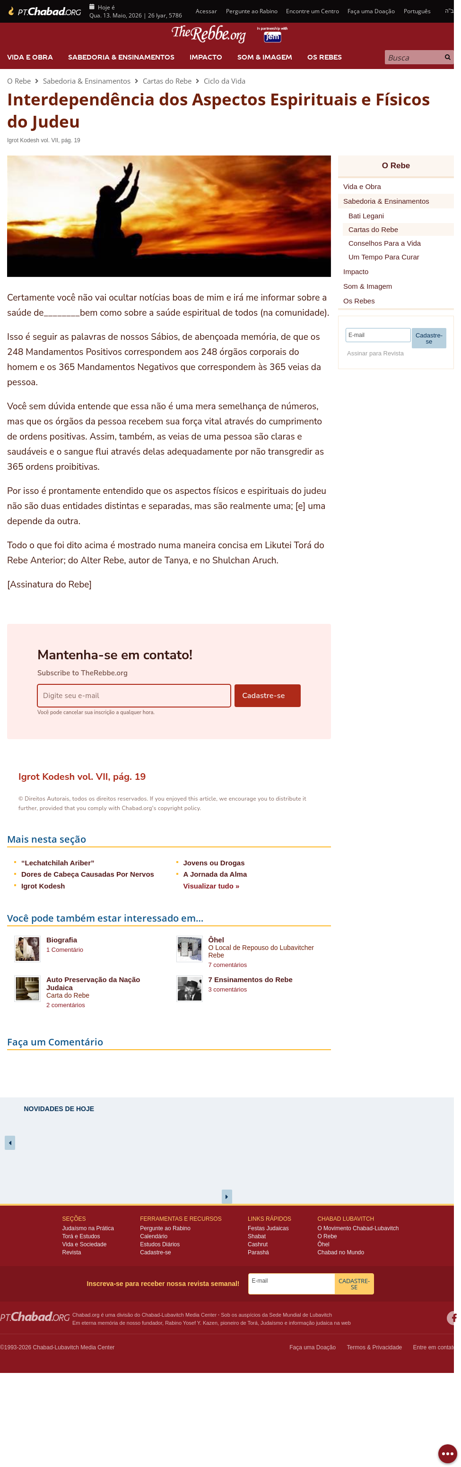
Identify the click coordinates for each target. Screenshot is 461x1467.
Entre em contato (434, 1347)
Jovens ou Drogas (214, 863)
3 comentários (228, 989)
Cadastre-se (155, 1252)
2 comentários (65, 1005)
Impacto (206, 57)
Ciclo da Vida (224, 81)
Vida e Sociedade (84, 1244)
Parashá (258, 1252)
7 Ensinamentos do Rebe (251, 979)
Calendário (153, 1236)
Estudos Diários (160, 1244)
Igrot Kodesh (43, 886)
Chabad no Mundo (340, 1252)
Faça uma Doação (371, 11)
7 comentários (228, 964)
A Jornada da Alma (215, 874)
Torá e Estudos (81, 1236)
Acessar (205, 11)
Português (417, 11)
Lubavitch (173, 1315)
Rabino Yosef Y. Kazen (191, 1323)
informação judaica (310, 1323)
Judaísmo (272, 1323)
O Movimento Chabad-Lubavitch (358, 1228)
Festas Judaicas (268, 1228)
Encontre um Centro (312, 11)
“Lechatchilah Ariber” (57, 863)
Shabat (257, 1236)
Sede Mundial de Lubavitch (300, 1315)
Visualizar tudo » (211, 886)
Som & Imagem (264, 57)
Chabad (151, 1315)
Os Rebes (324, 57)
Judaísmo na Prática (87, 1228)
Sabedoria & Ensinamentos (121, 57)
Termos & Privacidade (374, 1347)
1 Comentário (64, 949)
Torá (252, 1323)
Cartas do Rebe (167, 81)
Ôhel (216, 940)
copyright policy (179, 808)
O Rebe (19, 81)
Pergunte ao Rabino (252, 11)
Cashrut (258, 1244)
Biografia (61, 940)
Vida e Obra (30, 57)
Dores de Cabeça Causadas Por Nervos (87, 874)
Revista (71, 1252)
